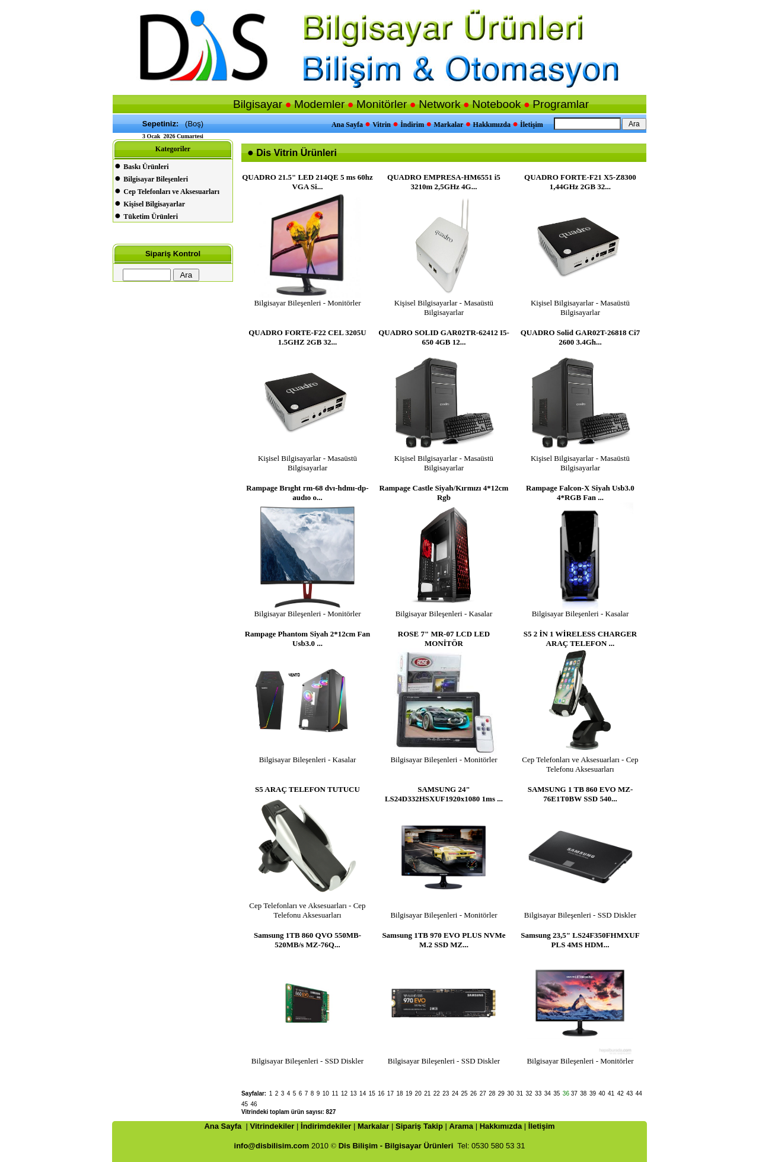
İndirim (412, 124)
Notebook (496, 104)
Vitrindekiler (272, 1126)
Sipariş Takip (419, 1126)
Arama (461, 1126)
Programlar (560, 104)
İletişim (531, 124)
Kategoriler (172, 149)
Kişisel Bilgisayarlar (154, 204)
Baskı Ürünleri (145, 167)
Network (439, 104)
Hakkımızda (492, 124)
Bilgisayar (257, 104)
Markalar (448, 124)
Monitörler (381, 104)
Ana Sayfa (347, 124)
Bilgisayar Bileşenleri (155, 179)
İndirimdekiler (326, 1126)
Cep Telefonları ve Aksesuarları (171, 191)
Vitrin (381, 124)
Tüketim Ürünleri (150, 216)
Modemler (319, 104)
